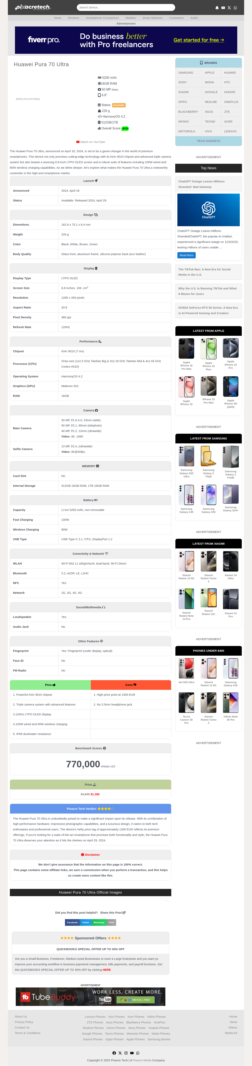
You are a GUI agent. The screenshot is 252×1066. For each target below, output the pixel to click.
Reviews (75, 17)
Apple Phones (136, 1038)
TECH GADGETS (208, 141)
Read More (186, 255)
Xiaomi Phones (93, 1038)
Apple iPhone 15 (186, 402)
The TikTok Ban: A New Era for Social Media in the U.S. (204, 272)
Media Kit (231, 1033)
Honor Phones (116, 1027)
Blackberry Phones (138, 1022)
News (60, 17)
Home (233, 1016)
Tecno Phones (114, 1033)
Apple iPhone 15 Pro (231, 364)
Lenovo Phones (95, 1016)
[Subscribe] (217, 8)
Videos (232, 1027)
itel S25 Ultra (186, 681)
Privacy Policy (24, 1022)
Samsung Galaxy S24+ (230, 508)
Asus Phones (114, 1022)
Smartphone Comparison (103, 17)
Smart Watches (152, 17)
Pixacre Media (142, 1059)
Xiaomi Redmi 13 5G (186, 576)
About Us (21, 1016)
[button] (14, 900)
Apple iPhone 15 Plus (209, 366)
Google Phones (92, 1033)
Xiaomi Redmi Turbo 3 (208, 578)
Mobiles (131, 17)
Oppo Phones (115, 1038)
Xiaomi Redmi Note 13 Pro (186, 615)
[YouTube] (223, 8)
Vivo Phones (116, 1016)
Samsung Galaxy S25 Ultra (186, 473)
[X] (229, 8)
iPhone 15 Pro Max (209, 401)
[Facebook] (114, 1052)
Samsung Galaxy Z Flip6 (208, 473)
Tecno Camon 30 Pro (186, 719)
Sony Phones (137, 1027)
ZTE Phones (95, 1022)
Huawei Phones (159, 1027)
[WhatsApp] (235, 8)
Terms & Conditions (27, 1033)
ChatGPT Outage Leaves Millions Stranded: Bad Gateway (201, 184)
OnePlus (160, 1022)
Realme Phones (93, 1027)
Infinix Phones (156, 1016)
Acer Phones (136, 1016)
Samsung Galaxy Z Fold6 (231, 474)
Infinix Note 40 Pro (231, 718)
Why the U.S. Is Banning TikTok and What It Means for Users (207, 291)
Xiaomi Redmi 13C (208, 612)
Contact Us (22, 1027)
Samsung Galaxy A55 (209, 510)
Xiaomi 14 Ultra (231, 576)
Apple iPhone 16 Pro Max (186, 365)
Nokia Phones (161, 1033)
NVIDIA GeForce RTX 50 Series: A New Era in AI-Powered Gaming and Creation (208, 310)
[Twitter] (120, 1052)
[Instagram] (126, 1052)
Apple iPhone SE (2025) (230, 403)
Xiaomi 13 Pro (231, 614)
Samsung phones (159, 1038)
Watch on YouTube (92, 142)
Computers (175, 17)
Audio (191, 17)
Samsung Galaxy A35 (186, 510)
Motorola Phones (138, 1033)
